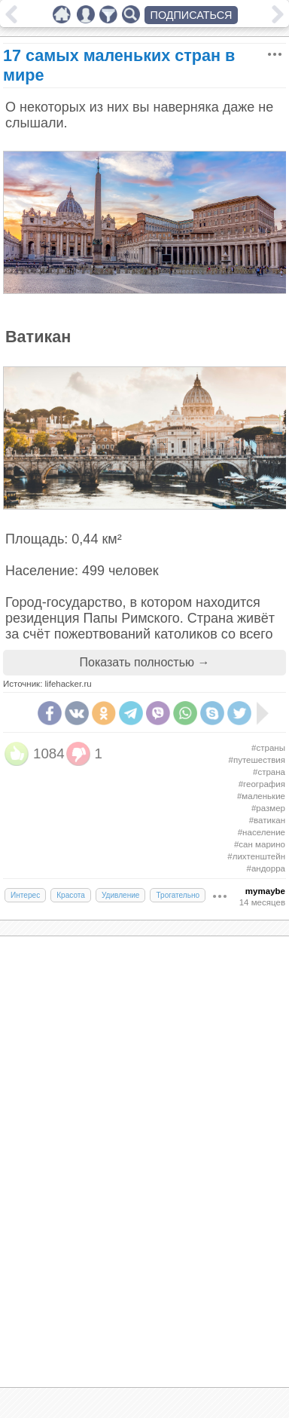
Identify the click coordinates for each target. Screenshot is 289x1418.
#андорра (265, 868)
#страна (269, 771)
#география (262, 784)
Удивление (121, 895)
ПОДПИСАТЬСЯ (192, 15)
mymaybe (265, 891)
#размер (268, 808)
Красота (70, 895)
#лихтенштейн (256, 856)
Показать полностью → (145, 662)
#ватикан (267, 820)
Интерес (25, 895)
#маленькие (261, 796)
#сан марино (259, 844)
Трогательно (177, 895)
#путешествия (257, 759)
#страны (268, 747)
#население (261, 832)
